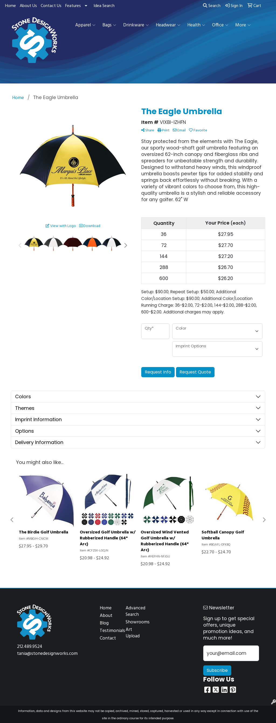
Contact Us (51, 5)
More (243, 25)
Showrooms (135, 622)
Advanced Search (135, 611)
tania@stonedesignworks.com (47, 653)
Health (196, 25)
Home (10, 5)
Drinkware (136, 25)
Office (220, 25)
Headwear (168, 25)
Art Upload (133, 633)
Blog (104, 623)
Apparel (85, 25)
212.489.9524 (29, 646)
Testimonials (109, 630)
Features (73, 5)
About (106, 615)
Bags (109, 25)
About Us (28, 5)
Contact (108, 638)
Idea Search (104, 5)
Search (211, 5)
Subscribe (217, 670)
